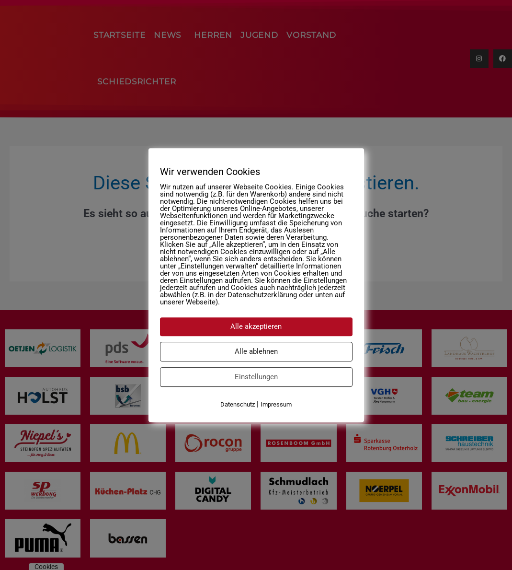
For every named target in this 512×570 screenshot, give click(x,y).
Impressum (276, 404)
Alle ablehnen (256, 351)
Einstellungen (256, 376)
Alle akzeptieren (256, 326)
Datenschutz (237, 404)
